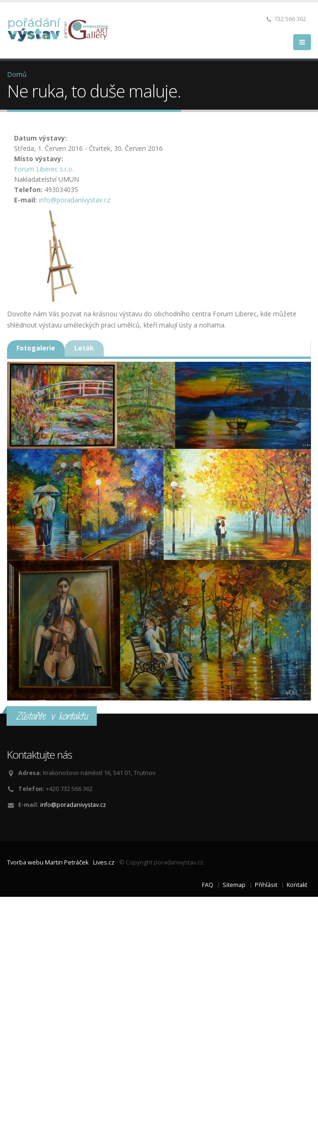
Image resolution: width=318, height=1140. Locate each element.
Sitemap (234, 885)
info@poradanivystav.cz (74, 199)
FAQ (207, 885)
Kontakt (297, 885)
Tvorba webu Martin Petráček (47, 862)
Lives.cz (104, 862)
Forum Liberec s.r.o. (44, 168)
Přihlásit (266, 885)
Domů (17, 74)
